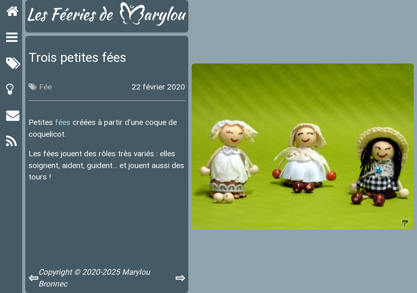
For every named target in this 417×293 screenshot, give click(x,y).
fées (63, 122)
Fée (45, 87)
